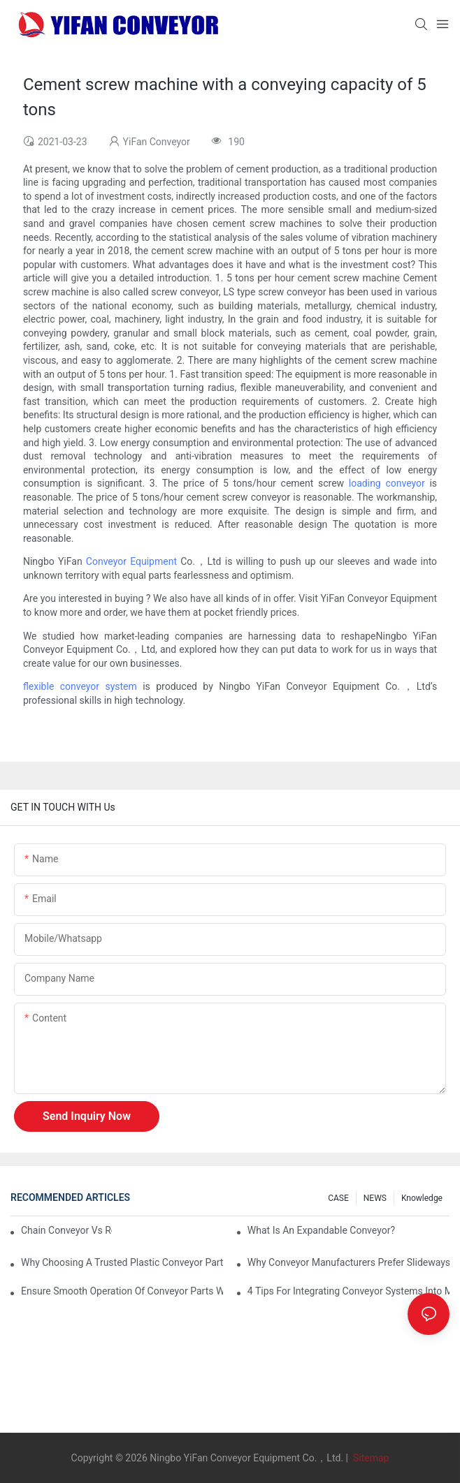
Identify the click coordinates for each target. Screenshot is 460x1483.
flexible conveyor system (80, 686)
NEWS (375, 1198)
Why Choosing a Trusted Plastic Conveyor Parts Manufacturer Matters (122, 1262)
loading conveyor (387, 483)
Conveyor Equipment (131, 561)
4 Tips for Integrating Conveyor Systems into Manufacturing (348, 1291)
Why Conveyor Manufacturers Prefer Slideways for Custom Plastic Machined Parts (348, 1262)
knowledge (422, 1198)
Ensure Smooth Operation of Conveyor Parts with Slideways (122, 1291)
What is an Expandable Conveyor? (321, 1230)
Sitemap (369, 1457)
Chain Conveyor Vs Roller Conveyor (66, 1230)
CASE (338, 1198)
